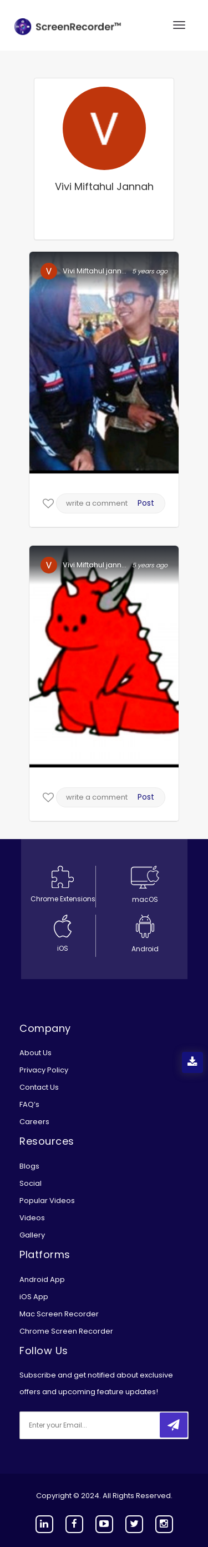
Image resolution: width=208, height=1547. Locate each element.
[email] (93, 1425)
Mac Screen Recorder (59, 1314)
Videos (32, 1217)
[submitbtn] (173, 1425)
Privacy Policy (43, 1070)
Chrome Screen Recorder (66, 1331)
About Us (35, 1052)
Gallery (32, 1235)
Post (146, 502)
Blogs (29, 1166)
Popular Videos (47, 1200)
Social (30, 1183)
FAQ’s (29, 1104)
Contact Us (39, 1087)
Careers (34, 1121)
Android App (42, 1279)
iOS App (33, 1296)
